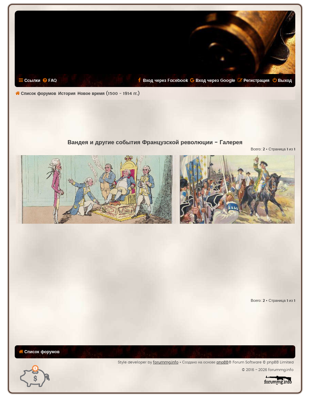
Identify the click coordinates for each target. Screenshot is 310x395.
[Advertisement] (155, 118)
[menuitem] (49, 80)
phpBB (222, 362)
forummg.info (165, 362)
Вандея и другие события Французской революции (140, 142)
